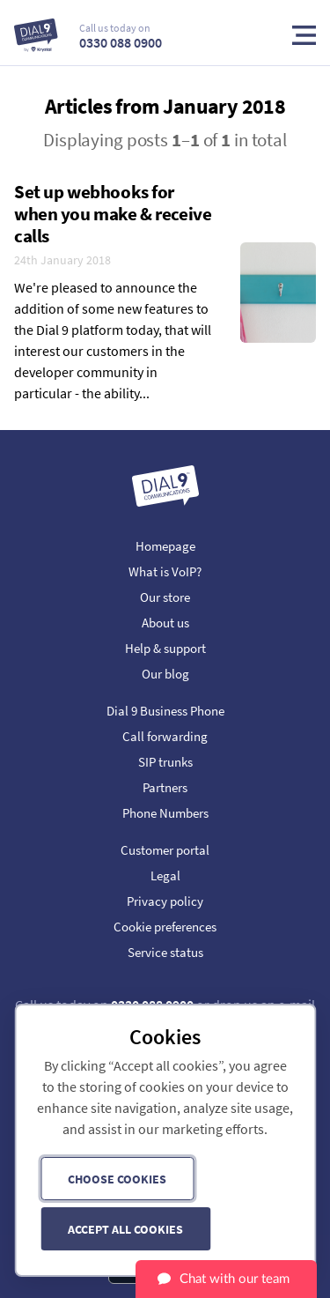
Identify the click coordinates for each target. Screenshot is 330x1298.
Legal (165, 875)
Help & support (165, 648)
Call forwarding (165, 736)
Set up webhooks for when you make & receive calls (112, 214)
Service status (165, 952)
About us (165, 622)
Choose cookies (117, 1179)
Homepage (165, 546)
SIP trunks (165, 761)
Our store (165, 597)
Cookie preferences (165, 926)
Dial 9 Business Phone (165, 710)
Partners (165, 787)
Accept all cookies (125, 1229)
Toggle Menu (304, 35)
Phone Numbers (165, 813)
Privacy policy (165, 901)
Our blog (165, 673)
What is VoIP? (165, 571)
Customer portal (165, 850)
